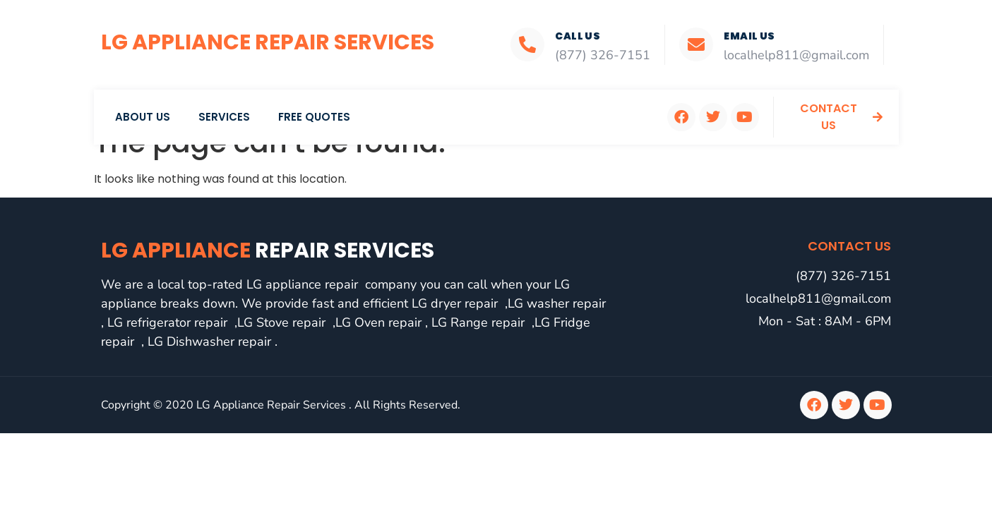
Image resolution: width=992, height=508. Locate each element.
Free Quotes (314, 116)
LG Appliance (267, 250)
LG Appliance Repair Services (267, 42)
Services (224, 116)
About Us (142, 116)
